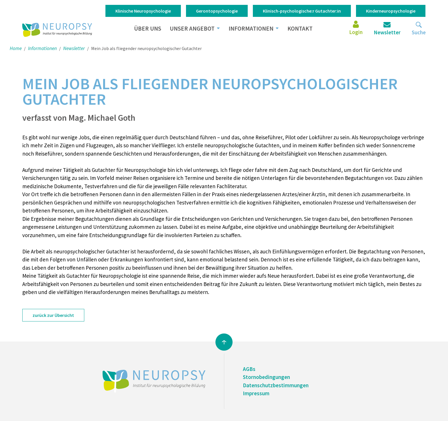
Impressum (256, 393)
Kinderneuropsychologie (390, 11)
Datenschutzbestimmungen (276, 385)
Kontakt (300, 28)
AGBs (249, 369)
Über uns (147, 28)
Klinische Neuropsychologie (143, 11)
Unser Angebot (192, 28)
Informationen (251, 28)
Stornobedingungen (266, 377)
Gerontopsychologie (217, 11)
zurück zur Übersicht (53, 315)
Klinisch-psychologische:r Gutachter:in (302, 11)
